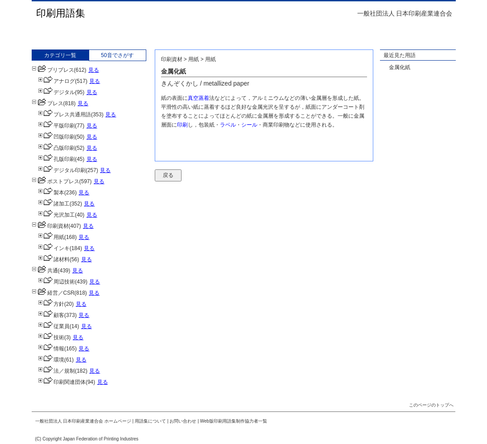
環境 (51, 360)
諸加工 (54, 204)
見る (93, 70)
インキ (54, 248)
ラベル (228, 125)
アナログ (56, 81)
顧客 (51, 315)
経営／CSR (53, 293)
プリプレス (53, 70)
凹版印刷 (56, 137)
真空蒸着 (198, 98)
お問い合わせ (182, 421)
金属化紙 (399, 67)
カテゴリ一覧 (60, 55)
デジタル (56, 92)
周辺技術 (56, 282)
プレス (47, 103)
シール (249, 125)
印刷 (182, 125)
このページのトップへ (431, 405)
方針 (51, 304)
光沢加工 (56, 215)
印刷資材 (50, 226)
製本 (51, 192)
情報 (51, 348)
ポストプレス (55, 181)
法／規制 (56, 371)
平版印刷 (56, 126)
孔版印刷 (56, 159)
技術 (51, 337)
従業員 (54, 326)
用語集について (150, 421)
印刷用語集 (60, 13)
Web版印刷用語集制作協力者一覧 (233, 421)
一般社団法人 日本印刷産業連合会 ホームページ (83, 421)
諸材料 (54, 259)
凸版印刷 (56, 148)
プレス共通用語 (64, 114)
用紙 (51, 237)
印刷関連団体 (62, 382)
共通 (45, 270)
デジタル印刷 (62, 170)
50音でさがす (117, 55)
